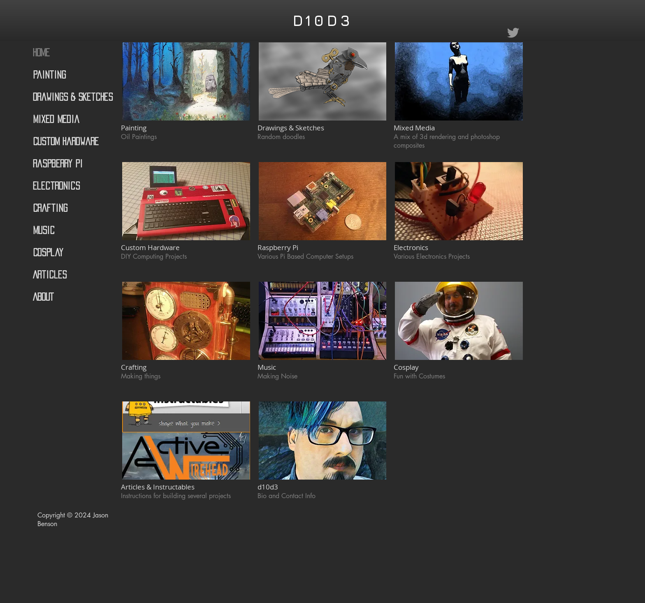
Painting (49, 75)
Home (41, 52)
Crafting (50, 208)
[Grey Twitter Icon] (513, 33)
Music (44, 230)
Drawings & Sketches (73, 97)
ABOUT (43, 297)
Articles (50, 274)
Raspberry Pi (58, 163)
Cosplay (48, 252)
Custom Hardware (66, 141)
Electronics (56, 186)
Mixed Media (56, 119)
